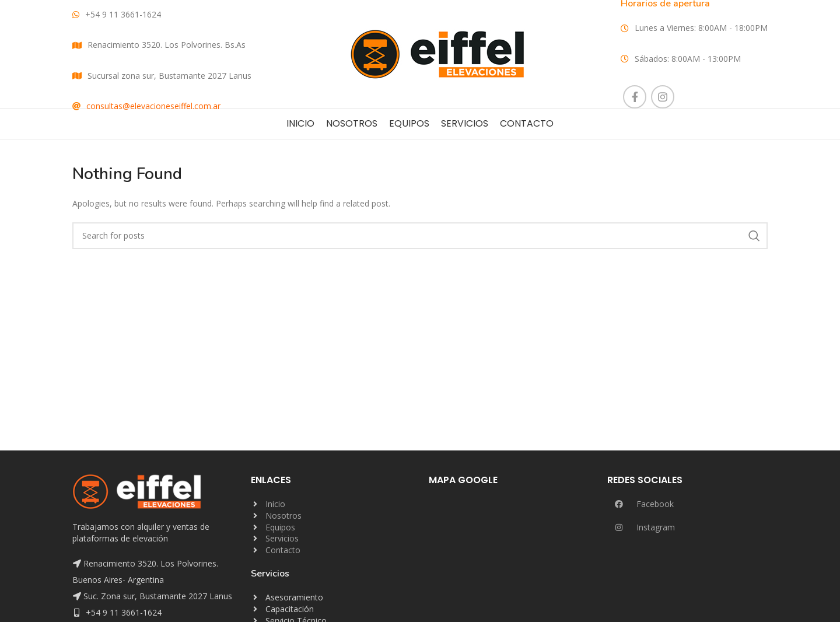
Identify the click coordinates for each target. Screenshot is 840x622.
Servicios (282, 538)
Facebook (640, 503)
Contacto (282, 549)
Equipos (280, 527)
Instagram (641, 527)
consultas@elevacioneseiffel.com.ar (153, 105)
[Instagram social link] (662, 97)
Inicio (275, 503)
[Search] (420, 235)
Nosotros (283, 515)
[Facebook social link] (634, 97)
